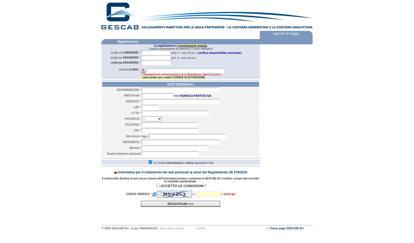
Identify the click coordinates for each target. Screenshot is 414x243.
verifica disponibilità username (219, 52)
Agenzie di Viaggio (286, 33)
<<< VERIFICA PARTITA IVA (192, 95)
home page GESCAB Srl (285, 228)
